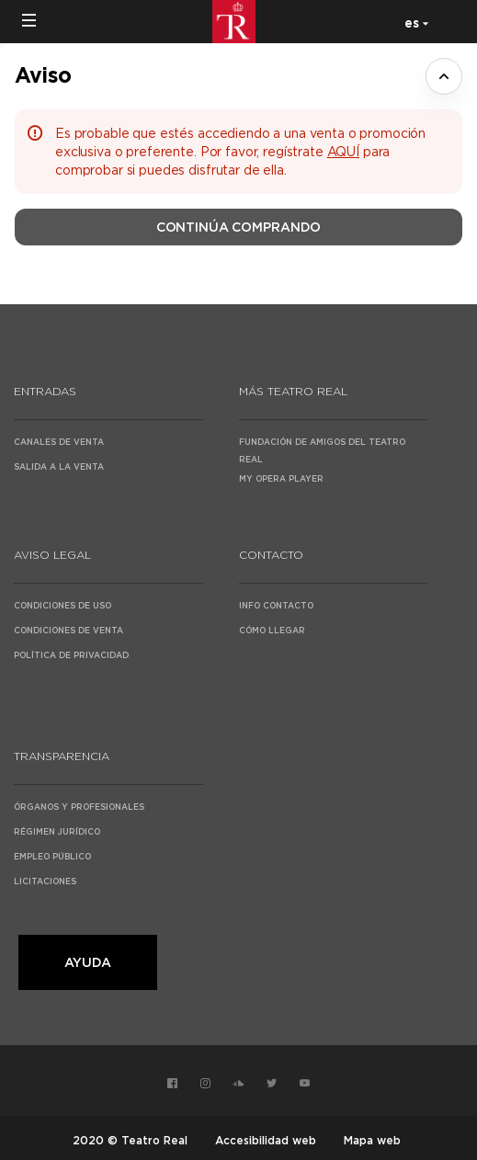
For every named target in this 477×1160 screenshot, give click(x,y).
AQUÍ (343, 151)
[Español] (413, 22)
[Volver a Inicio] (239, 21)
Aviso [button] (43, 75)
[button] (29, 20)
